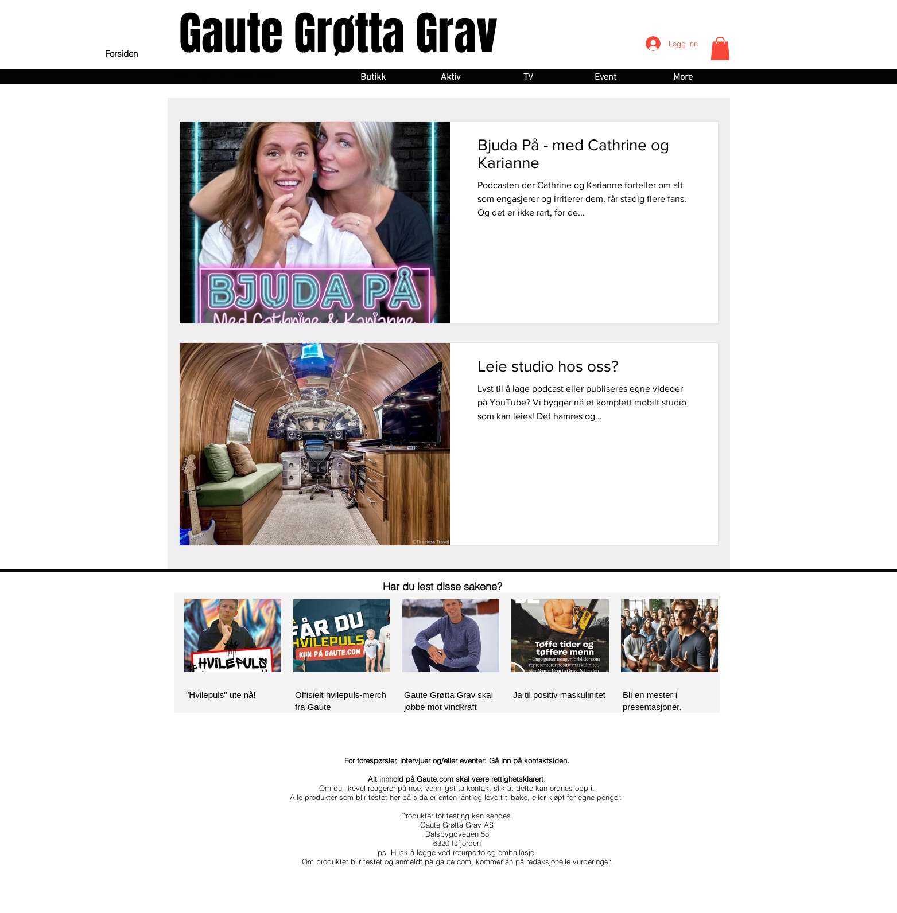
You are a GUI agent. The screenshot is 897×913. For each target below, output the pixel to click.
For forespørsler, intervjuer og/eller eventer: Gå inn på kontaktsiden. (456, 760)
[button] (720, 48)
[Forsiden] (121, 53)
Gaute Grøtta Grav (338, 33)
